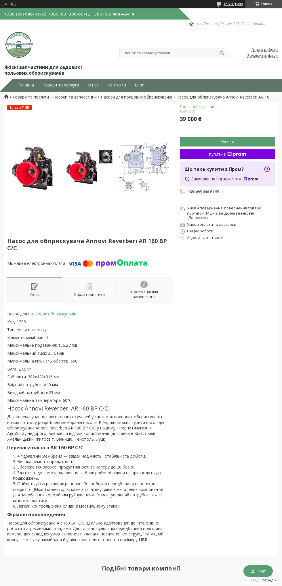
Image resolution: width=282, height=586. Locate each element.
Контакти (116, 85)
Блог (139, 85)
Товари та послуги (61, 85)
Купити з (227, 154)
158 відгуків (233, 3)
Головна (25, 85)
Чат (258, 571)
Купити (227, 141)
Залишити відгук (262, 56)
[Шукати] (221, 53)
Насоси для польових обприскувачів (136, 97)
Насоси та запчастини (75, 97)
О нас (93, 85)
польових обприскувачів (52, 314)
